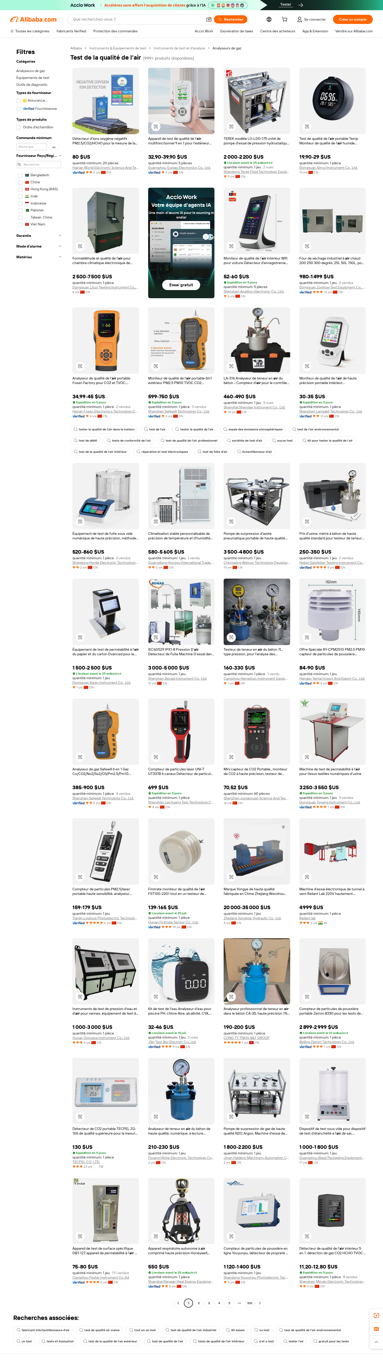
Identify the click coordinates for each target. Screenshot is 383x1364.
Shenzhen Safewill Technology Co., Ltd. (179, 411)
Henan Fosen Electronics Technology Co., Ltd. (105, 411)
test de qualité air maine (99, 1330)
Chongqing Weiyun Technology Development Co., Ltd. (257, 563)
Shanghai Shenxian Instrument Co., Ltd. (254, 407)
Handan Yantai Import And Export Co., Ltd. (332, 678)
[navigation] (38, 676)
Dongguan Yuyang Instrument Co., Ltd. (329, 802)
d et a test (264, 1341)
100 (249, 1303)
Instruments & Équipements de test (118, 48)
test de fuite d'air (212, 452)
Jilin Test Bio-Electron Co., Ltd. (172, 1042)
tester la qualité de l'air (194, 429)
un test (24, 1341)
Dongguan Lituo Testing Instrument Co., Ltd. (105, 287)
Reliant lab (307, 918)
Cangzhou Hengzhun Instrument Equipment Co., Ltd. (257, 678)
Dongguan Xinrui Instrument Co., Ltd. (328, 168)
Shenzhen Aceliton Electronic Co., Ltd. (254, 291)
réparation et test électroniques (162, 452)
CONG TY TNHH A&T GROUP (247, 1038)
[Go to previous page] (178, 1303)
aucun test (282, 441)
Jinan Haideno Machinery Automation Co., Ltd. (257, 1158)
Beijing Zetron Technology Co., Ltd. (326, 1042)
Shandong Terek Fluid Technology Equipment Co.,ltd (257, 172)
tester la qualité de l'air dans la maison (104, 429)
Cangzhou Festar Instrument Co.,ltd (100, 1277)
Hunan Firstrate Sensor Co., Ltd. (173, 922)
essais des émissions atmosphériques (253, 429)
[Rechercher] (230, 19)
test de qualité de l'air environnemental (310, 1330)
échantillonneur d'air (254, 452)
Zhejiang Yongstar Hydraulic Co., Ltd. (252, 918)
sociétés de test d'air (244, 441)
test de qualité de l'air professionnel (189, 441)
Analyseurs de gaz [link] (227, 48)
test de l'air (154, 429)
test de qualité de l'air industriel (190, 1330)
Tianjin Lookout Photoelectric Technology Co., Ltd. (105, 918)
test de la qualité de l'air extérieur (110, 1341)
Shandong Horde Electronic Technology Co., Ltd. (105, 563)
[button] (209, 19)
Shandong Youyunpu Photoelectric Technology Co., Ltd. (257, 1277)
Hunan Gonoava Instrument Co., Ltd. (101, 1038)
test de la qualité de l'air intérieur (100, 452)
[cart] (285, 20)
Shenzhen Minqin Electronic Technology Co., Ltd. (332, 1281)
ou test (262, 1330)
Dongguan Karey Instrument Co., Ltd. (101, 682)
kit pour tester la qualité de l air (327, 441)
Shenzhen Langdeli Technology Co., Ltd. (330, 411)
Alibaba (76, 48)
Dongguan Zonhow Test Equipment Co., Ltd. (332, 287)
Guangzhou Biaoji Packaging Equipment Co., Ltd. (332, 1158)
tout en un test (142, 1330)
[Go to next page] (259, 1303)
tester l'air (294, 1341)
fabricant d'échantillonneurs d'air (43, 1330)
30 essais (235, 1330)
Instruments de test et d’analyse (179, 48)
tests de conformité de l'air (129, 441)
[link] (376, 1315)
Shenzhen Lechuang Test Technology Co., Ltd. (181, 802)
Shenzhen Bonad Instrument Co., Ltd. (177, 678)
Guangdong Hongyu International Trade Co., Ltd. (181, 563)
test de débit (85, 441)
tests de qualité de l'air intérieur (218, 1341)
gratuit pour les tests (331, 1341)
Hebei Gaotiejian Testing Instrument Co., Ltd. (332, 563)
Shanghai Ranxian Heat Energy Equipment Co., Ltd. (181, 1281)
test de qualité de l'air (165, 1341)
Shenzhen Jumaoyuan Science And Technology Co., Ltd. (257, 798)
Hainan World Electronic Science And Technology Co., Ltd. (105, 168)
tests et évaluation (58, 1341)
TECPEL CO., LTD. (86, 1162)
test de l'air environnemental (315, 429)
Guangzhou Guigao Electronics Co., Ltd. (179, 168)
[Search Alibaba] (137, 19)
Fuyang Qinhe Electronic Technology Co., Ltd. (181, 1158)
